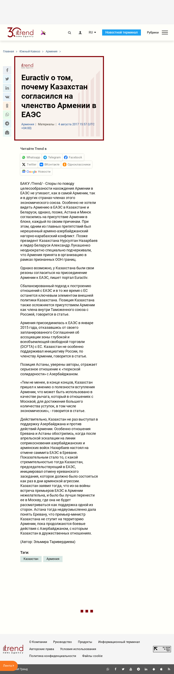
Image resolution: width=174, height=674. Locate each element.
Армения (52, 559)
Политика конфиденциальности (52, 656)
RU (91, 32)
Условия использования (78, 649)
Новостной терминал (121, 32)
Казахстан (31, 559)
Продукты (85, 642)
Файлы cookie (92, 656)
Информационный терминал (119, 642)
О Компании (38, 642)
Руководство (62, 642)
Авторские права (41, 649)
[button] (7, 70)
